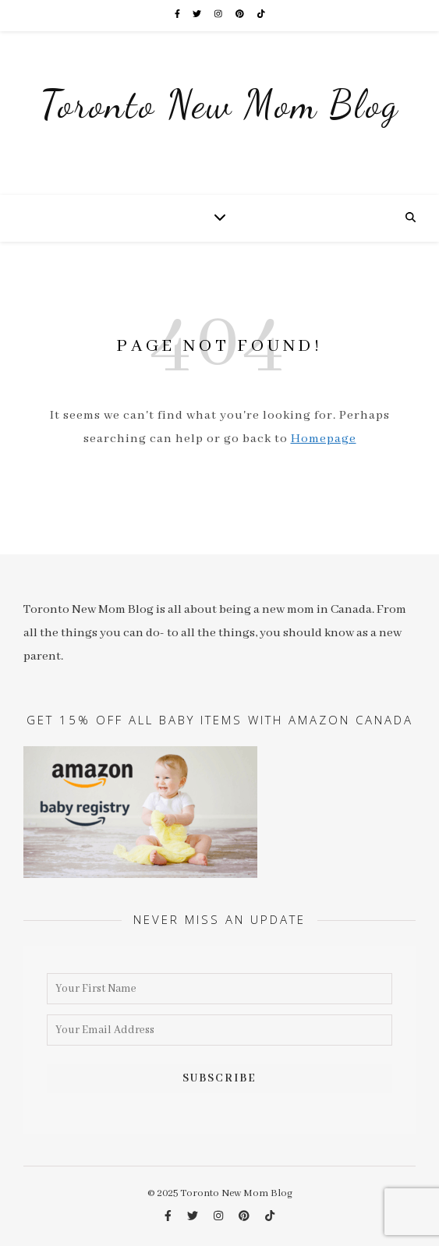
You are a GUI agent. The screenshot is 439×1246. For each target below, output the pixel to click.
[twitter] (198, 15)
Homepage (323, 439)
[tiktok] (261, 15)
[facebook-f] (178, 15)
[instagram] (219, 15)
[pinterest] (240, 15)
